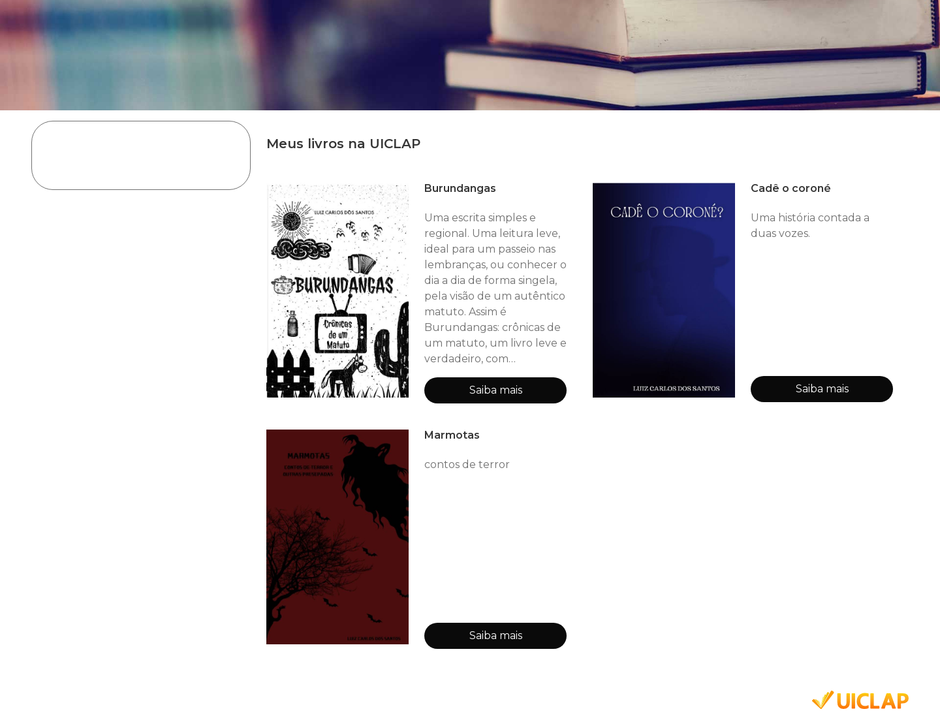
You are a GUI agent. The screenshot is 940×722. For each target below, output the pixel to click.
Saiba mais (495, 390)
